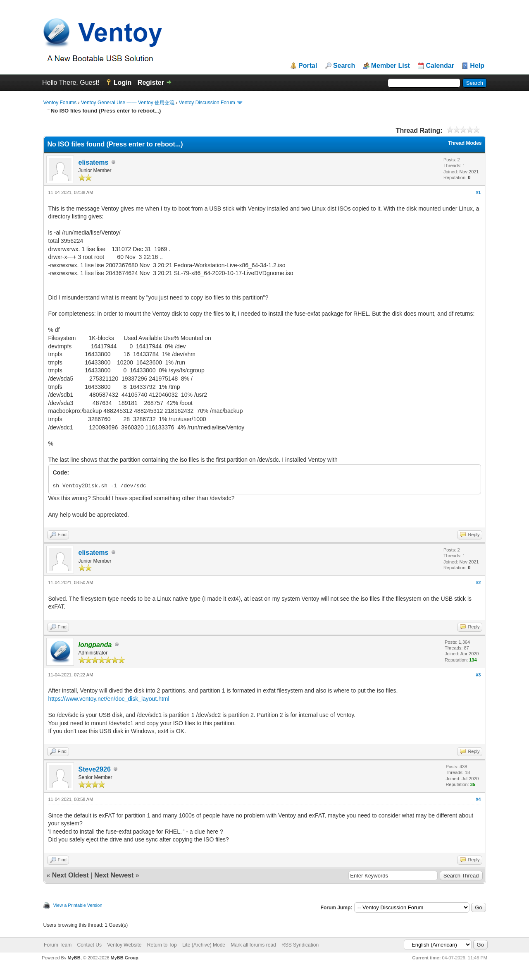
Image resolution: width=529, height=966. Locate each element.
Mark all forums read (253, 945)
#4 (478, 799)
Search (344, 65)
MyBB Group (124, 957)
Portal (307, 65)
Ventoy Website (124, 945)
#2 (478, 582)
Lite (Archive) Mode (203, 945)
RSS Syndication (300, 945)
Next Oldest (70, 875)
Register (151, 82)
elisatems (94, 162)
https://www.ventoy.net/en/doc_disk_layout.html (108, 698)
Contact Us (89, 945)
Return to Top (162, 945)
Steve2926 (95, 769)
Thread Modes (464, 143)
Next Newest (113, 875)
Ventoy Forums (60, 102)
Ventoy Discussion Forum (207, 102)
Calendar (440, 65)
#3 (478, 674)
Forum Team (57, 945)
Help (477, 65)
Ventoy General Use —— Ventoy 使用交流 (127, 102)
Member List (390, 65)
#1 (478, 192)
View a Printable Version (77, 905)
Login (123, 82)
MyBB (73, 957)
